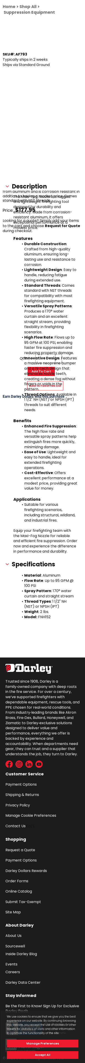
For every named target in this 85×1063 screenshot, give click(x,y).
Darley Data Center (23, 982)
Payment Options (21, 784)
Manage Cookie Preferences (30, 815)
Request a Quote (20, 850)
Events (11, 964)
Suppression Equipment (29, 12)
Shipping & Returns (22, 794)
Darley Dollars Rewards (26, 870)
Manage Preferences (42, 1043)
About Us (13, 935)
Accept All (42, 1055)
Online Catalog (18, 891)
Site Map (13, 912)
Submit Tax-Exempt (23, 901)
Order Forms (16, 881)
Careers (12, 972)
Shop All (27, 6)
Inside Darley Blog (21, 954)
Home (9, 6)
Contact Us (15, 826)
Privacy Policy (17, 805)
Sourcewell (15, 946)
